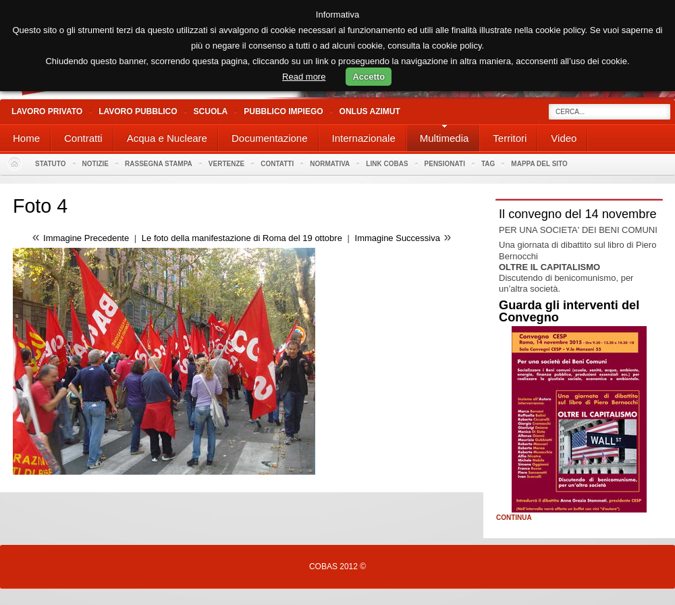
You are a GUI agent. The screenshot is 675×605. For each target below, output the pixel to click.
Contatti (277, 163)
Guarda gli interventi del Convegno (569, 311)
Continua (514, 518)
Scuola (211, 111)
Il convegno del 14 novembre (578, 214)
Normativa (330, 163)
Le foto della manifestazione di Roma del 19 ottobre (242, 238)
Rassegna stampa (158, 163)
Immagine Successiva (397, 238)
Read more (303, 77)
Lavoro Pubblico (138, 111)
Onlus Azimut (370, 111)
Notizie (95, 163)
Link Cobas (387, 163)
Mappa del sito (539, 163)
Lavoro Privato (46, 111)
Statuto (50, 163)
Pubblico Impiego (283, 111)
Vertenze (226, 163)
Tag (488, 163)
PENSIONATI (445, 163)
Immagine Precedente (86, 238)
